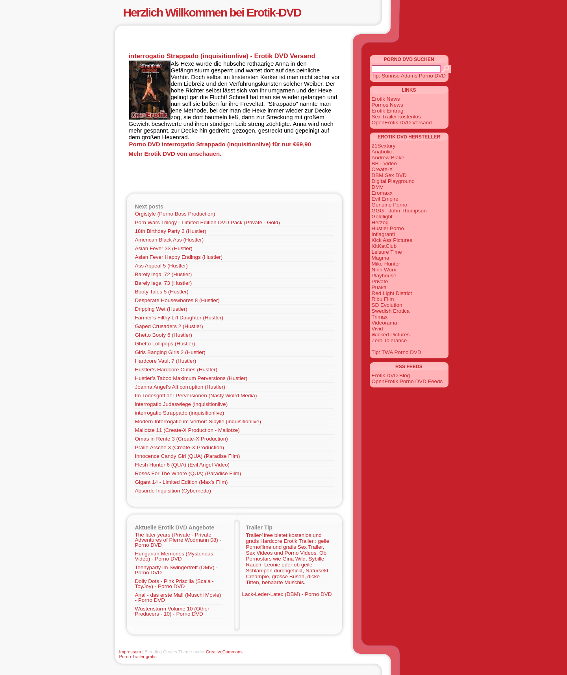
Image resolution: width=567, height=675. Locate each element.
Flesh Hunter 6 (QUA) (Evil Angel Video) (182, 465)
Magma (380, 258)
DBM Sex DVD (389, 175)
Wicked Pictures (391, 335)
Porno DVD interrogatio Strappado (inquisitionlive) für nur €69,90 (220, 144)
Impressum (130, 651)
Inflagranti (383, 234)
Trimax (380, 317)
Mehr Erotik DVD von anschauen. (175, 153)
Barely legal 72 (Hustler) (163, 274)
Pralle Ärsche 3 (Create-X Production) (179, 447)
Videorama (384, 323)
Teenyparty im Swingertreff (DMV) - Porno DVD (176, 569)
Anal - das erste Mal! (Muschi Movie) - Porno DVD (178, 597)
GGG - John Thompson (399, 211)
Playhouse (384, 275)
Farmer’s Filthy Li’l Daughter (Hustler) (179, 318)
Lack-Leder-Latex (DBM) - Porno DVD (287, 594)
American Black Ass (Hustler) (169, 240)
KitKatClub (384, 246)
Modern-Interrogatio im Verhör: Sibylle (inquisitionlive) (198, 421)
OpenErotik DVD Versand (402, 122)
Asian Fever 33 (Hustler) (164, 248)
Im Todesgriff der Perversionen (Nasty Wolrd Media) (196, 395)
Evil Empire (385, 199)
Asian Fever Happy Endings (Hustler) (179, 257)
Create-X (382, 169)
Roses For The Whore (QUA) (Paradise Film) (188, 473)
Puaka (379, 287)
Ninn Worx (384, 270)
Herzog (380, 222)
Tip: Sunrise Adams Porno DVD (409, 76)
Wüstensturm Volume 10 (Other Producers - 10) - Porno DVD (172, 611)
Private (380, 281)
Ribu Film (383, 299)
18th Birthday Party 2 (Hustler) (171, 231)
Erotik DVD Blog (391, 375)
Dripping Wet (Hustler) (161, 309)
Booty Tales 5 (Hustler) (162, 292)
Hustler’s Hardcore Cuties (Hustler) (176, 370)
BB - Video (384, 163)
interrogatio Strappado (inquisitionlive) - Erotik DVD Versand (222, 55)
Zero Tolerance (389, 340)
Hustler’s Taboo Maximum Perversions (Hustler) (191, 378)
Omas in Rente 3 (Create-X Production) (181, 439)
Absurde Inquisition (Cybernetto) (173, 491)
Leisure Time (387, 252)
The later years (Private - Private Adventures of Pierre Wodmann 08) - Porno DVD (178, 540)
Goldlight (382, 216)
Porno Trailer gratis (138, 656)
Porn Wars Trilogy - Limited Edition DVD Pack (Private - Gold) (207, 222)
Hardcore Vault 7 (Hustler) (165, 361)
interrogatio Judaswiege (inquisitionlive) (181, 404)
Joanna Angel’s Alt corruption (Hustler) (180, 387)
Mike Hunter (386, 264)
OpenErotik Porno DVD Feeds (407, 381)
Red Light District (392, 293)
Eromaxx (382, 193)
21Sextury (384, 146)
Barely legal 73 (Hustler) (163, 283)
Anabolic (382, 152)
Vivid (377, 329)
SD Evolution (387, 305)
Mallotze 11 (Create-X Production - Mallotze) (187, 430)
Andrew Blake (388, 157)
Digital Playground (393, 181)
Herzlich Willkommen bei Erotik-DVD (212, 12)
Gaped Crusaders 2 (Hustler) (169, 326)
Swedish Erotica (391, 311)
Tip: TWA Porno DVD (396, 352)
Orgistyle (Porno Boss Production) (175, 214)
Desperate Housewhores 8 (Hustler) (177, 300)
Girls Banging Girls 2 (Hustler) (170, 352)
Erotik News (386, 99)
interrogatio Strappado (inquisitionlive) (179, 413)
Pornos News (387, 105)
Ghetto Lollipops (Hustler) (165, 344)
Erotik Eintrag (388, 111)
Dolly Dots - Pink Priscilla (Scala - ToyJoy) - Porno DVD (174, 583)
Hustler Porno (388, 228)
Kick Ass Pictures (392, 240)
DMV (378, 187)
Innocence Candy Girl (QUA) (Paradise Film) (187, 456)
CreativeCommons (224, 651)
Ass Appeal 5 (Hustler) (161, 266)
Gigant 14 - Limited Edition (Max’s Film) (181, 482)
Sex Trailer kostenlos (396, 117)
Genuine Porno (390, 205)
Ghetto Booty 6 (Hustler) (164, 335)
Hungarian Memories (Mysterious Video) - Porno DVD (174, 556)
